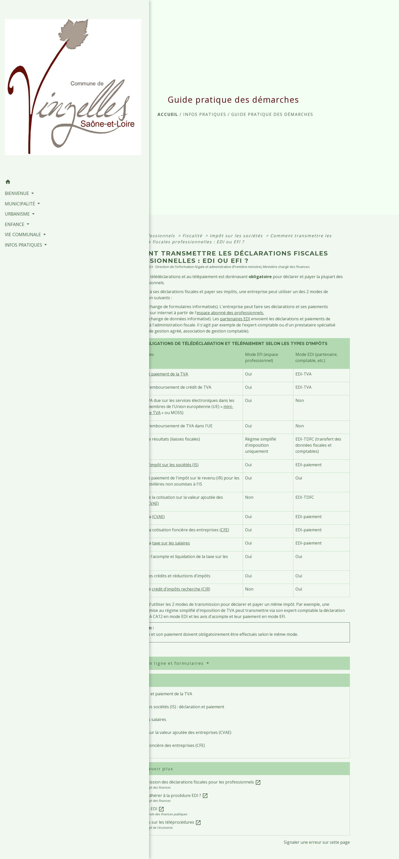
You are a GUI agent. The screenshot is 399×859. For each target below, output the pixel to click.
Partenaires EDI (145, 808)
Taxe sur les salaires (146, 719)
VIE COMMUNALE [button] (22, 159)
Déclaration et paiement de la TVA (155, 374)
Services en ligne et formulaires (165, 663)
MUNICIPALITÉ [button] (19, 128)
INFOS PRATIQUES (204, 114)
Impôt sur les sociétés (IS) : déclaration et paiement (175, 707)
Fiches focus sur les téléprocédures (164, 822)
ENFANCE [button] (14, 148)
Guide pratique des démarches (272, 114)
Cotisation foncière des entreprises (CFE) (166, 745)
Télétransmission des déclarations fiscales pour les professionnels (194, 782)
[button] (36, 106)
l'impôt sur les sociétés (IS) (173, 465)
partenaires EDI (235, 319)
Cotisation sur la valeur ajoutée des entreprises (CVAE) (179, 732)
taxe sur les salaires (171, 543)
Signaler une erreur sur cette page (317, 842)
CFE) (225, 530)
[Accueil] (36, 50)
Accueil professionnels (149, 235)
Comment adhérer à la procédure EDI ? (167, 795)
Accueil (168, 114)
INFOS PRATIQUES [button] (23, 169)
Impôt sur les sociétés (237, 235)
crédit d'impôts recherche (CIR (180, 589)
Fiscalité (193, 235)
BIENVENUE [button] (16, 117)
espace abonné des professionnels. (230, 312)
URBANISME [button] (17, 138)
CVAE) (153, 503)
